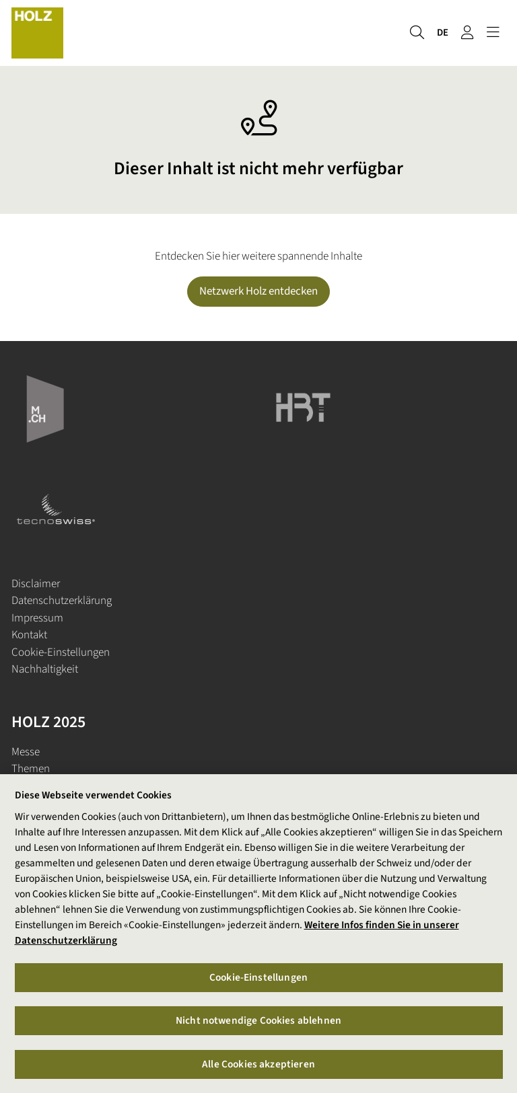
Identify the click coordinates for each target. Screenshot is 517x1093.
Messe (25, 752)
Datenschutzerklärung (61, 601)
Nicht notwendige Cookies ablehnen (258, 1021)
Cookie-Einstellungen (60, 652)
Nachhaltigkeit (44, 669)
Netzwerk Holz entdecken (258, 291)
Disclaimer (35, 584)
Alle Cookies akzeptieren (258, 1064)
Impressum (37, 618)
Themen (30, 769)
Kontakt (29, 635)
